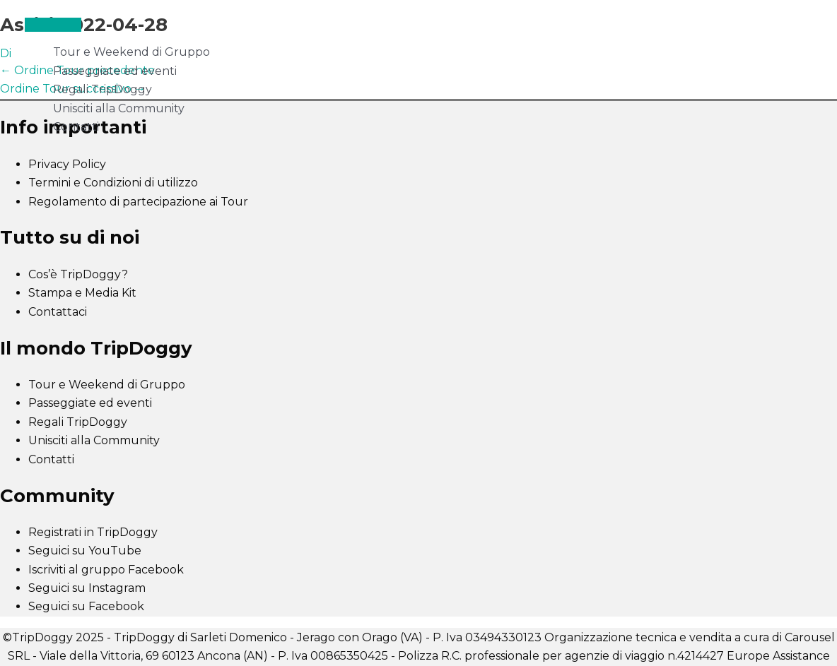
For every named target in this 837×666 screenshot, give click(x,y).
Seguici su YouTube (84, 550)
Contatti (76, 126)
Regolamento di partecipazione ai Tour (138, 201)
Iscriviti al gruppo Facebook (106, 569)
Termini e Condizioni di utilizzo (113, 182)
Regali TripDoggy (102, 89)
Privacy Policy (67, 164)
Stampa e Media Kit (82, 292)
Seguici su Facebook (86, 606)
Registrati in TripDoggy (93, 532)
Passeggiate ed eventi (115, 71)
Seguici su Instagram (87, 588)
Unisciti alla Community (119, 108)
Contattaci (57, 312)
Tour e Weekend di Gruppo (131, 52)
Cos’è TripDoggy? (78, 274)
